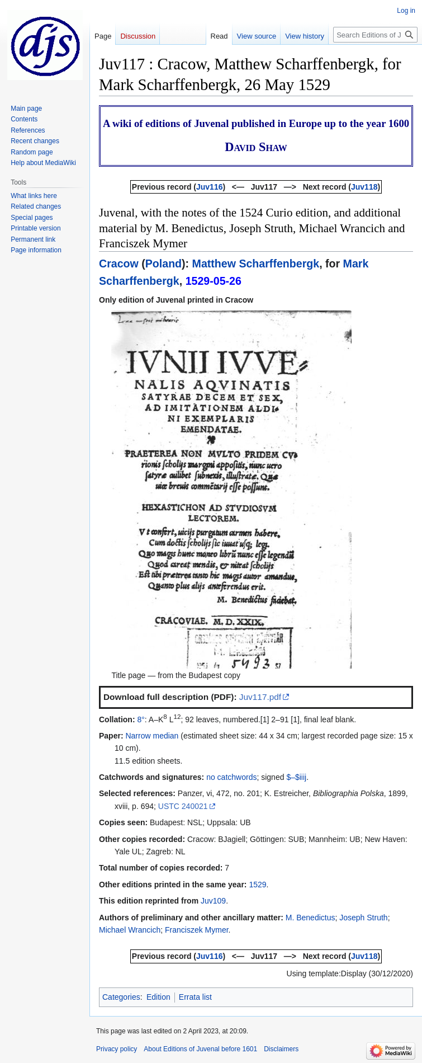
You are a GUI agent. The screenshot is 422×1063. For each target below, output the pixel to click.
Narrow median (151, 735)
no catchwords (231, 777)
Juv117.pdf (260, 697)
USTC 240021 (183, 806)
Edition (158, 997)
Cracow (119, 263)
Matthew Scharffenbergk (256, 263)
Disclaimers (281, 1049)
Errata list (195, 997)
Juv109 (213, 900)
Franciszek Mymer (197, 929)
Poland (163, 263)
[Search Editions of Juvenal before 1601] (375, 35)
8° (140, 719)
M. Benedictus (310, 917)
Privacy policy (116, 1049)
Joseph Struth (363, 917)
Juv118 (364, 186)
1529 (257, 884)
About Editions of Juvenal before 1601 (200, 1049)
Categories (121, 997)
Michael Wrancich (129, 929)
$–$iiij (296, 777)
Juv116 (209, 186)
